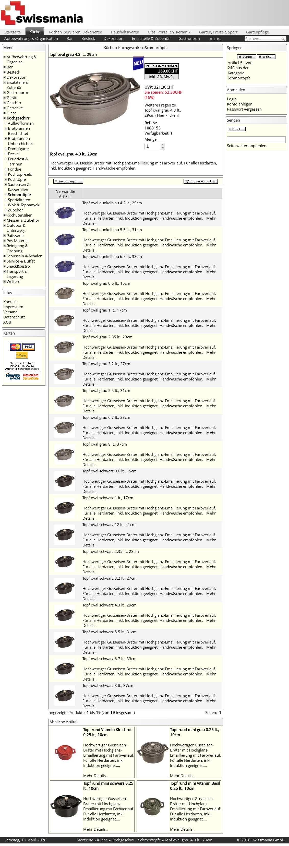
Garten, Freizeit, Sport (218, 31)
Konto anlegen (239, 103)
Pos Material (18, 240)
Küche (34, 31)
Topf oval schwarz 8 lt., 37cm (107, 685)
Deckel (14, 153)
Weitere (13, 281)
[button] (163, 144)
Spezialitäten (19, 199)
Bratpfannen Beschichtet (19, 131)
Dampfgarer (18, 148)
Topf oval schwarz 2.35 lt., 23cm (110, 551)
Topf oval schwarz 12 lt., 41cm (109, 524)
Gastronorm (189, 38)
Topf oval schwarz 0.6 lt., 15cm (109, 470)
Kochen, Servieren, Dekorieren (75, 31)
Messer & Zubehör (23, 220)
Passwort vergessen (244, 109)
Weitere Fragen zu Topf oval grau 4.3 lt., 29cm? (162, 110)
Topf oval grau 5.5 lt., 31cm (106, 390)
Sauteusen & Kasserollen (19, 187)
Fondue (14, 169)
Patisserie (15, 235)
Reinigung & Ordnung (17, 248)
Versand (10, 311)
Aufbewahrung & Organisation (31, 38)
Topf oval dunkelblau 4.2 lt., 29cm (112, 202)
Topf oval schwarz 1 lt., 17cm (107, 497)
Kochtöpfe (17, 179)
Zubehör (15, 209)
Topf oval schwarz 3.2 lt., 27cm (109, 578)
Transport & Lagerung (17, 274)
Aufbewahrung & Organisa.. (22, 59)
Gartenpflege (257, 31)
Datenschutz (14, 316)
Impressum (13, 306)
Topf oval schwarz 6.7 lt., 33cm (109, 658)
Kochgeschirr (18, 118)
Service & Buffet (21, 261)
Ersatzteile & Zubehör (151, 38)
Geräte (12, 97)
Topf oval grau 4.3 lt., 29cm (188, 839)
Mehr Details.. (95, 775)
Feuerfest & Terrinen (18, 161)
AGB (7, 322)
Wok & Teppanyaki (24, 204)
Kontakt (10, 301)
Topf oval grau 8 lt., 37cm (104, 444)
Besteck (88, 38)
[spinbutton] (153, 146)
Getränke (15, 107)
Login (232, 98)
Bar (70, 38)
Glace (11, 112)
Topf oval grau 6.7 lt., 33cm (106, 417)
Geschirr (14, 102)
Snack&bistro (18, 266)
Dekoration (113, 38)
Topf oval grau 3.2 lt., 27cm (106, 363)
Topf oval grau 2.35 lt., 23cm (107, 336)
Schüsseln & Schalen (24, 255)
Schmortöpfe (19, 194)
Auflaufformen (21, 123)
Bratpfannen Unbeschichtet (20, 141)
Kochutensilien (19, 215)
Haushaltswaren (125, 31)
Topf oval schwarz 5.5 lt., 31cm (109, 631)
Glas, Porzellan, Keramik (169, 31)
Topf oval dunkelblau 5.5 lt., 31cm (112, 229)
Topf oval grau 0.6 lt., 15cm (106, 283)
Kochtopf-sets (20, 174)
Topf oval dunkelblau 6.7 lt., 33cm (112, 256)
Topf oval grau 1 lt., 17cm (104, 310)
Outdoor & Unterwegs (16, 228)
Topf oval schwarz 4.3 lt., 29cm (109, 604)
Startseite (12, 31)
